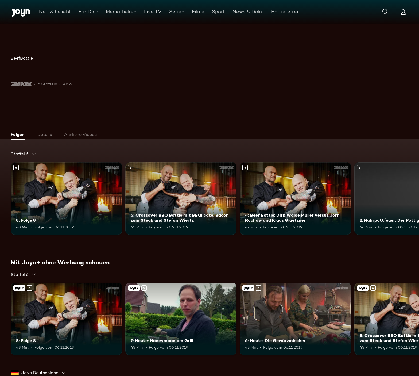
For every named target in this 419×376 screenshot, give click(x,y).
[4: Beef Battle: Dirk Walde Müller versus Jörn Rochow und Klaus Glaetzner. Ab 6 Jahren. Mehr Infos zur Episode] (295, 198)
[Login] (403, 12)
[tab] (19, 135)
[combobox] (23, 154)
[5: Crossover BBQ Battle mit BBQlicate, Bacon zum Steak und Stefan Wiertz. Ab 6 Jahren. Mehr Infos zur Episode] (181, 198)
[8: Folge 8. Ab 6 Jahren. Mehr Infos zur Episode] (66, 198)
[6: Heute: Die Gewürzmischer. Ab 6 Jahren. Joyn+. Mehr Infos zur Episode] (295, 319)
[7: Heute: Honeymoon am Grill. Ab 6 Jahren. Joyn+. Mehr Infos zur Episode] (181, 319)
